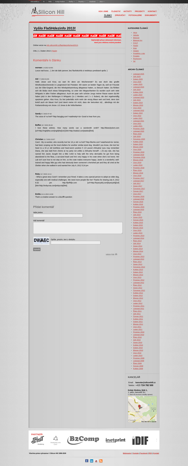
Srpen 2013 (137, 264)
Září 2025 (137, 77)
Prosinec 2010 (138, 332)
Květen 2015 (138, 223)
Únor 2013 (137, 277)
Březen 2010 (138, 350)
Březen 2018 (138, 173)
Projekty (81, 1)
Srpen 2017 (137, 186)
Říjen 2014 (137, 241)
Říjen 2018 (137, 170)
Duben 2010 (138, 348)
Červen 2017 (138, 191)
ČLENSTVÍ (115, 11)
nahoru (108, 254)
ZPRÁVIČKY (120, 15)
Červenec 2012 (139, 290)
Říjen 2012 (137, 285)
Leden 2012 (137, 303)
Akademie (92, 1)
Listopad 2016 (138, 199)
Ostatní (136, 51)
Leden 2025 (137, 84)
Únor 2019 (137, 163)
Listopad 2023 (138, 97)
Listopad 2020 (138, 131)
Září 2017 (137, 183)
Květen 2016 (138, 204)
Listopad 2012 (138, 283)
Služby (72, 1)
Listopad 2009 (138, 361)
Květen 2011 (138, 319)
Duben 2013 (138, 272)
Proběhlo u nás (139, 53)
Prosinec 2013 (138, 256)
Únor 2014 (137, 254)
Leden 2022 (137, 118)
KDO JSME (103, 11)
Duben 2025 (138, 79)
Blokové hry (137, 40)
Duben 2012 (138, 295)
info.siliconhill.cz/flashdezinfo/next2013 (62, 45)
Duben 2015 (138, 225)
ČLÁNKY (108, 15)
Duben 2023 (138, 103)
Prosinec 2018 (138, 168)
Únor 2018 (137, 176)
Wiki (50, 1)
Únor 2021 (137, 123)
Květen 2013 (138, 270)
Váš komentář (38, 220)
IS (44, 1)
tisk (113, 254)
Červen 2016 (138, 202)
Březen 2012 (138, 298)
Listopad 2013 (138, 259)
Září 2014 (137, 243)
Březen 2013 (138, 275)
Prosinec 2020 (138, 129)
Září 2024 (137, 90)
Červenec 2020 (139, 139)
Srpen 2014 (137, 246)
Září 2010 (137, 340)
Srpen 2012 (137, 288)
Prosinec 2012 (138, 280)
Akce (101, 1)
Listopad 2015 (138, 209)
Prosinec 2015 (138, 207)
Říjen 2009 (137, 363)
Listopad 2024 (138, 87)
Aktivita (136, 35)
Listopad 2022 (138, 110)
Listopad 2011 (138, 309)
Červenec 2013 (139, 267)
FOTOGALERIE (135, 15)
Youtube (136, 453)
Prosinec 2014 (138, 236)
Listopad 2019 (138, 155)
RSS (150, 453)
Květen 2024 (138, 92)
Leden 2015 (137, 233)
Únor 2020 (137, 149)
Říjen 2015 (137, 212)
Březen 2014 (138, 251)
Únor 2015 (137, 230)
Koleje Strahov (60, 1)
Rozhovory (137, 59)
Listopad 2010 (138, 335)
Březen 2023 (138, 105)
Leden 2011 (137, 329)
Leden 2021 (137, 126)
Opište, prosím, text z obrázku (63, 239)
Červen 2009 (138, 366)
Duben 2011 (138, 322)
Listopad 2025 (138, 74)
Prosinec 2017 (138, 178)
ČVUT (135, 43)
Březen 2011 (138, 324)
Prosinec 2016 (138, 196)
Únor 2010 (137, 353)
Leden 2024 (137, 95)
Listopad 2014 (138, 238)
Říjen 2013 (137, 262)
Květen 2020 (138, 142)
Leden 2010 (137, 356)
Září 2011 (137, 314)
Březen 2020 (138, 147)
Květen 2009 (138, 369)
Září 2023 (137, 100)
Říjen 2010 (137, 337)
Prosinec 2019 (138, 152)
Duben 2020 (138, 144)
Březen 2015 (138, 228)
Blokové (136, 38)
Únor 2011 (137, 327)
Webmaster (127, 453)
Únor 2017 (137, 194)
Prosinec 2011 (138, 306)
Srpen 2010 (137, 342)
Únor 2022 (137, 116)
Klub (135, 48)
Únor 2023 (137, 108)
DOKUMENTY (151, 15)
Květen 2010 (138, 345)
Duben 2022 (138, 113)
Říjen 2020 (137, 134)
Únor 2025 (137, 82)
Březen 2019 (138, 160)
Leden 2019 (137, 165)
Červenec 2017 (139, 189)
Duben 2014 (138, 249)
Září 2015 (137, 215)
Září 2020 (137, 136)
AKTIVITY (128, 11)
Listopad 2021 (138, 121)
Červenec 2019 (139, 157)
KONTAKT (152, 11)
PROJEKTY (140, 11)
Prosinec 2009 (138, 358)
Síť (134, 61)
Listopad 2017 (138, 181)
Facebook (143, 453)
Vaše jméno (38, 212)
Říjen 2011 (137, 311)
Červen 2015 (138, 220)
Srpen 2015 (137, 217)
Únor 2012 (137, 301)
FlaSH (135, 46)
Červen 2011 (138, 316)
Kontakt (156, 453)
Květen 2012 (138, 293)
